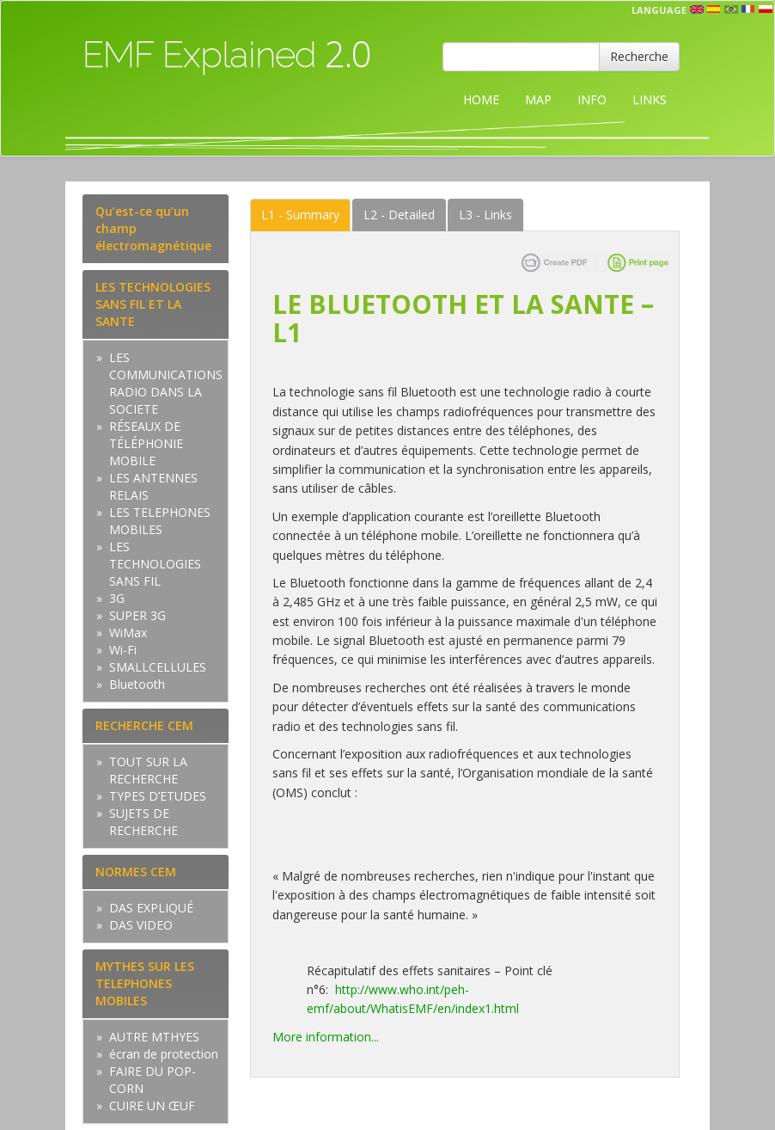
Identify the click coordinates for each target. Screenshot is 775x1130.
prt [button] (731, 9)
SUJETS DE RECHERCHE (143, 821)
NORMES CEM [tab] (135, 871)
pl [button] (765, 9)
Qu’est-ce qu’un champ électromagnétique (153, 228)
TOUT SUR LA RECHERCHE (148, 770)
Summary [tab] (300, 214)
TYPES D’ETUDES (157, 796)
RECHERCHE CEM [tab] (144, 725)
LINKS (649, 99)
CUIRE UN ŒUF (152, 1105)
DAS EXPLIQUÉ (151, 908)
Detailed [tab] (399, 214)
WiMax (128, 632)
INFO (592, 99)
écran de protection (163, 1054)
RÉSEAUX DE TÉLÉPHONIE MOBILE (146, 443)
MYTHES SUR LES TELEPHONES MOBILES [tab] (144, 983)
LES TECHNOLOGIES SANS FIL (155, 563)
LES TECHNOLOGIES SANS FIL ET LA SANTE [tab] (153, 304)
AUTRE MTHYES (154, 1037)
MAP (538, 99)
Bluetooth (137, 684)
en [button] (697, 9)
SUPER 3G (137, 615)
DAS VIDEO (141, 925)
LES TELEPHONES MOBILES (160, 520)
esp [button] (714, 9)
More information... (325, 1037)
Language (659, 9)
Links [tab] (485, 214)
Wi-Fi (123, 650)
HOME (481, 99)
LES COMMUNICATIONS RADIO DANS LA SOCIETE (166, 383)
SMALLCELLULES (157, 667)
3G (117, 598)
